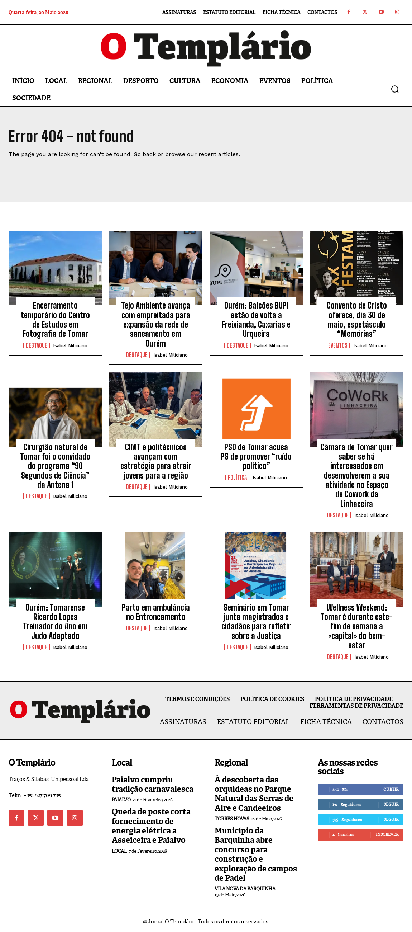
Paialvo (121, 800)
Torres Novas (232, 819)
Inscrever (387, 834)
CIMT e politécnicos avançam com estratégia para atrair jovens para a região (155, 461)
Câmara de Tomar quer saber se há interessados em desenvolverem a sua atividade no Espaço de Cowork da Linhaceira (357, 475)
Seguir (391, 804)
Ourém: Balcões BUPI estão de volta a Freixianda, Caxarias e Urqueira (256, 320)
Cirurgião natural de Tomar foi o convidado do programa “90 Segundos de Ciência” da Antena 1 (55, 466)
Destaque (36, 345)
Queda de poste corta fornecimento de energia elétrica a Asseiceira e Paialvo (151, 825)
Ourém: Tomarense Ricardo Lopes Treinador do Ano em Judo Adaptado (55, 622)
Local (119, 851)
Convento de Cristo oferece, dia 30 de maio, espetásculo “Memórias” (357, 320)
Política (237, 477)
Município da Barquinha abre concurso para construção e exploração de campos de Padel (256, 854)
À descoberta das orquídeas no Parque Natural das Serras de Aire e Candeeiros (254, 794)
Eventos (338, 345)
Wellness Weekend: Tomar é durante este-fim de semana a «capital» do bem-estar (357, 626)
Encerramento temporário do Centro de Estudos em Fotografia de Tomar (55, 320)
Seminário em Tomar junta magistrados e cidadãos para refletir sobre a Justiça (256, 622)
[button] (394, 89)
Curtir (390, 789)
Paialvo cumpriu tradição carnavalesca (152, 784)
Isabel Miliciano (70, 345)
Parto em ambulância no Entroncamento (156, 612)
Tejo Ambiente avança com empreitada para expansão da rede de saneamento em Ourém (155, 324)
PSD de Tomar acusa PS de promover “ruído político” (256, 456)
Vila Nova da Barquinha (245, 889)
